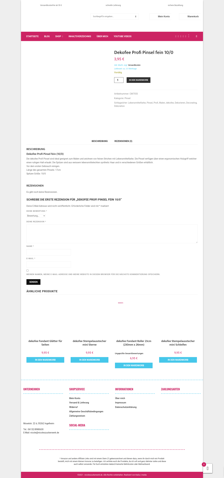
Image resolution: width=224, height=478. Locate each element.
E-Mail (30, 258)
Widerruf (73, 407)
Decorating (191, 103)
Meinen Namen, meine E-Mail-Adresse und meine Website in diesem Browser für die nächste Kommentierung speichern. (93, 274)
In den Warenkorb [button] (45, 360)
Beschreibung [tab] (100, 141)
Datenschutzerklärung (126, 407)
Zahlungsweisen (77, 416)
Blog (47, 36)
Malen (162, 103)
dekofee (170, 103)
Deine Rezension (36, 222)
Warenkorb (189, 16)
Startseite (32, 36)
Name (30, 246)
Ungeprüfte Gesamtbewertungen (129, 353)
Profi (156, 103)
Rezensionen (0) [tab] (123, 141)
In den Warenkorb (138, 80)
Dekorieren (180, 103)
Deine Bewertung (36, 211)
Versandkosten (134, 65)
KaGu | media (141, 475)
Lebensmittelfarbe (137, 103)
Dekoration (119, 106)
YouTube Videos (122, 36)
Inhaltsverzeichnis (80, 36)
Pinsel (128, 98)
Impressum (120, 402)
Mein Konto (160, 16)
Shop (58, 36)
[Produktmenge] (119, 80)
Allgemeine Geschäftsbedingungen (86, 411)
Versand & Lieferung (79, 402)
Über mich (102, 36)
